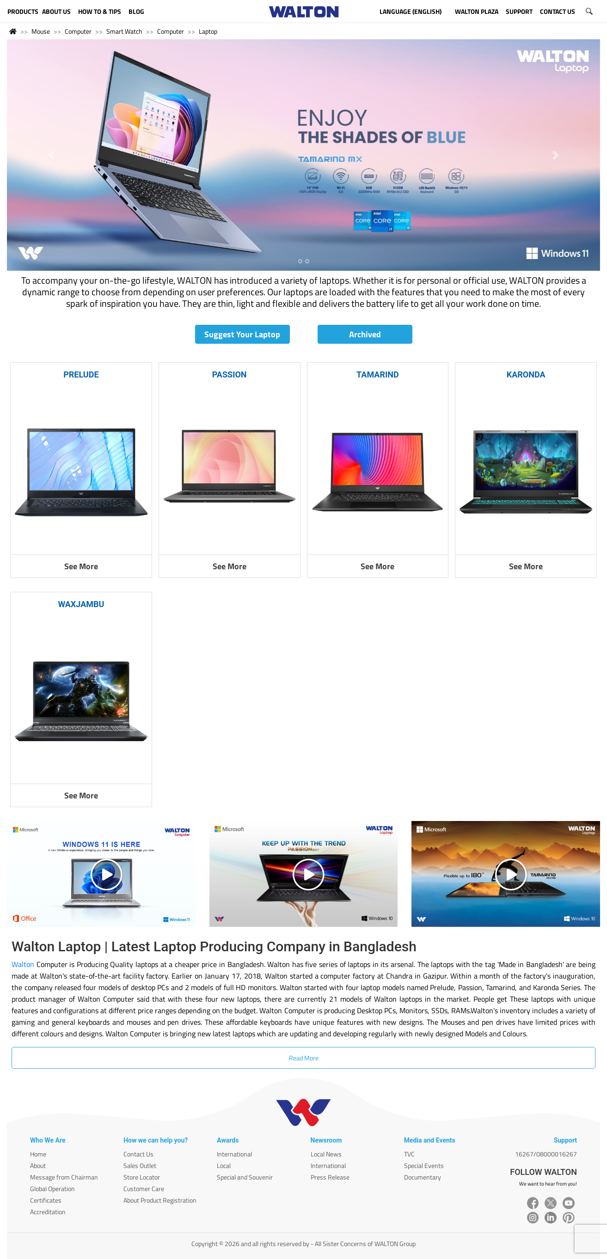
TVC (409, 1154)
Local (224, 1165)
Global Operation (52, 1188)
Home (38, 1154)
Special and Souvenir (245, 1177)
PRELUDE (80, 374)
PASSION (229, 374)
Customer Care (143, 1188)
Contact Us (138, 1154)
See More (81, 566)
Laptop (208, 31)
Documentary (422, 1177)
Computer (78, 31)
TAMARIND (377, 374)
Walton (23, 964)
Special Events (424, 1165)
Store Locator (141, 1177)
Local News (326, 1154)
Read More (304, 1058)
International (234, 1154)
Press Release (330, 1177)
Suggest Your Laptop (242, 334)
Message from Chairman (64, 1177)
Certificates (45, 1200)
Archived (365, 334)
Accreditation (48, 1211)
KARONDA (526, 374)
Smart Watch (124, 31)
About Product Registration (159, 1200)
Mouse (40, 31)
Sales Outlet (139, 1165)
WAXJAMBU (81, 604)
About (38, 1165)
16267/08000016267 (546, 1154)
